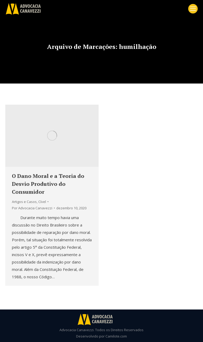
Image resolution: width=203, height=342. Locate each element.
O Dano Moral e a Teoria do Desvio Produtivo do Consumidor (48, 183)
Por (32, 208)
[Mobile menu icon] (193, 8)
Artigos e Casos (24, 201)
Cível (42, 201)
